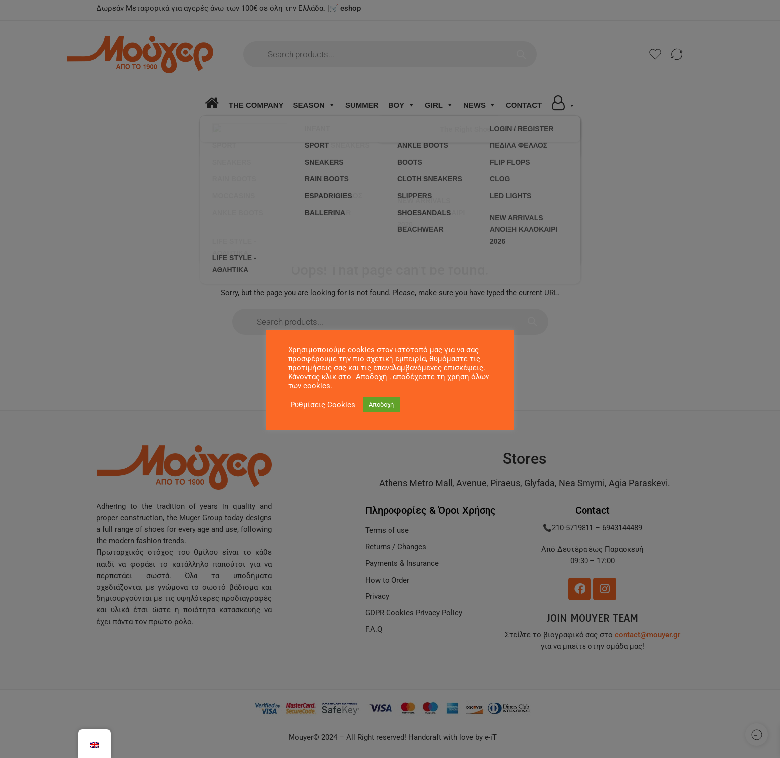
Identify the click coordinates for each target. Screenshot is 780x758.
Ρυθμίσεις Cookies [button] (323, 404)
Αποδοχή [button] (381, 404)
